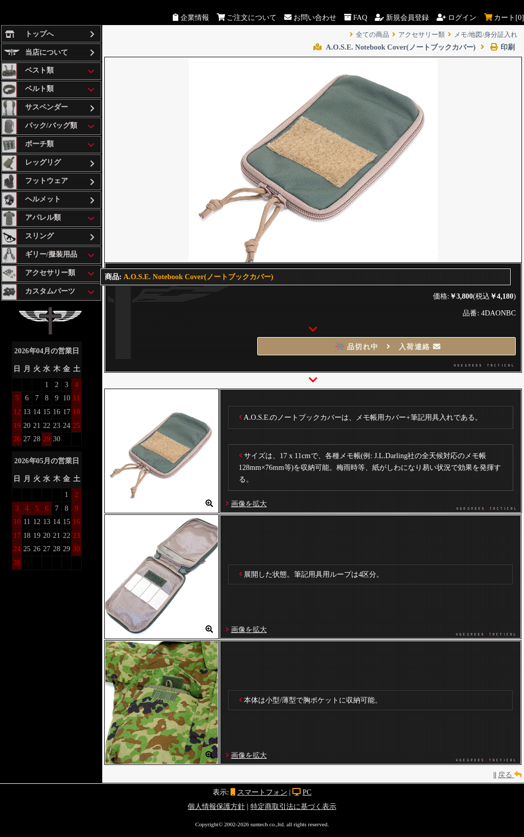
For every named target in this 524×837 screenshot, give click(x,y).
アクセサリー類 (421, 34)
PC (307, 792)
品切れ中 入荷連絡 (388, 347)
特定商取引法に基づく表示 (293, 806)
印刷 (498, 47)
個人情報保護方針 (216, 806)
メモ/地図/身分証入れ (485, 34)
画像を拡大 (249, 504)
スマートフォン (262, 792)
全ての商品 (372, 34)
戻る (509, 775)
